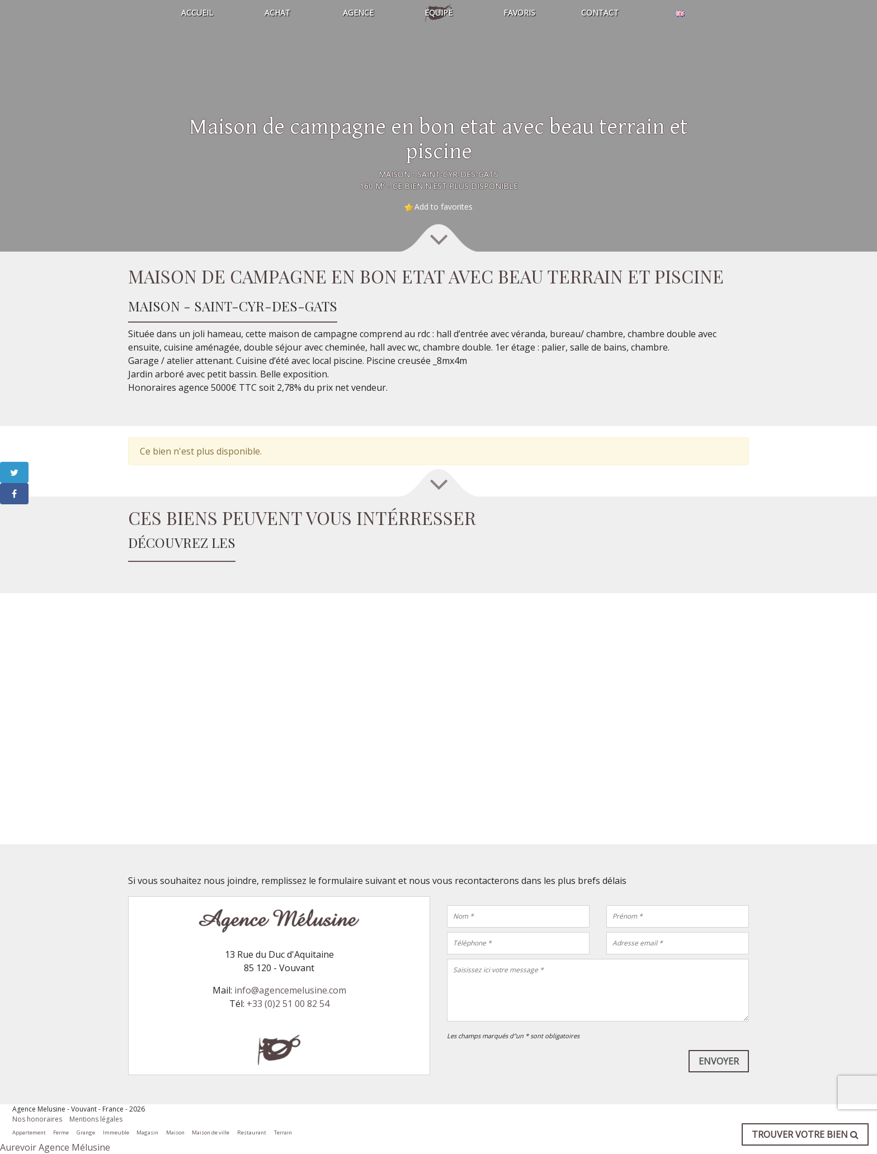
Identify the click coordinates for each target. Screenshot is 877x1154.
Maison (175, 1132)
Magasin (147, 1132)
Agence (358, 12)
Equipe (438, 12)
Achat (277, 12)
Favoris (519, 12)
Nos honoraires (37, 1119)
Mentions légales (95, 1119)
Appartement (29, 1132)
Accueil (197, 12)
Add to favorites (443, 206)
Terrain (283, 1132)
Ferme (61, 1132)
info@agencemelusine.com (290, 990)
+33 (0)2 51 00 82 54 (288, 1003)
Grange (86, 1132)
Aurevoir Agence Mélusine (55, 1147)
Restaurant (251, 1132)
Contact (600, 12)
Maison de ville (210, 1132)
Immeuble (116, 1132)
